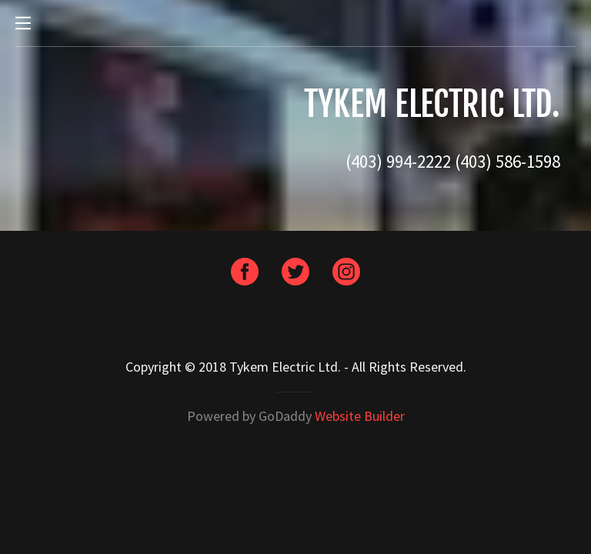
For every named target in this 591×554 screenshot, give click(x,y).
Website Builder (360, 416)
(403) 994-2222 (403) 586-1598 (453, 161)
